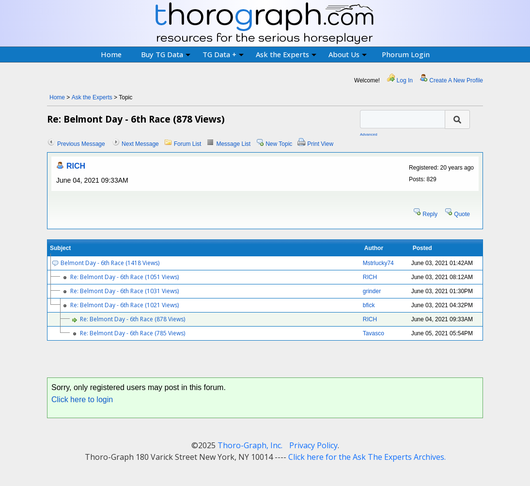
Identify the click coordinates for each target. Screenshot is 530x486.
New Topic (278, 144)
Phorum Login (406, 54)
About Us (347, 54)
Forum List (188, 144)
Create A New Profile (456, 80)
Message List (233, 144)
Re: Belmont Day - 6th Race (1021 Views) (124, 305)
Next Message (140, 144)
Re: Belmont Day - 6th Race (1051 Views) (124, 277)
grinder (372, 291)
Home (111, 54)
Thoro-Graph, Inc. (250, 445)
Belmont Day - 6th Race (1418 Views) (110, 263)
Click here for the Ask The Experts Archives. (367, 457)
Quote (462, 214)
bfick (369, 305)
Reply (429, 214)
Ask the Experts (286, 54)
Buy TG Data (165, 54)
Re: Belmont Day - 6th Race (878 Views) (132, 319)
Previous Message (81, 144)
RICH (75, 166)
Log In (405, 80)
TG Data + (223, 54)
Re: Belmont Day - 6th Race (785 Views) (132, 333)
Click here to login (82, 399)
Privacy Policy (313, 445)
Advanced (368, 134)
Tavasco (373, 333)
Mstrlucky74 (378, 263)
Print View (320, 144)
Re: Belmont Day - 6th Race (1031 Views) (124, 291)
